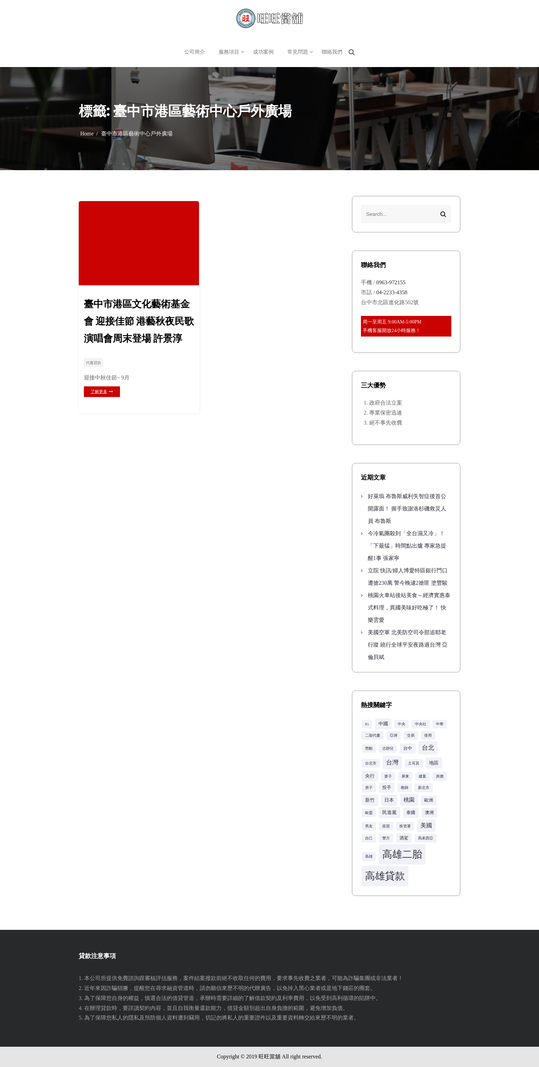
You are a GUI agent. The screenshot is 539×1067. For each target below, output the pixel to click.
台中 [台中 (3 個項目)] (407, 748)
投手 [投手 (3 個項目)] (386, 787)
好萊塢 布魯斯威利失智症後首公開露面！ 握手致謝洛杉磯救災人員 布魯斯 (407, 508)
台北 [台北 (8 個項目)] (428, 747)
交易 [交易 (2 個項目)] (411, 735)
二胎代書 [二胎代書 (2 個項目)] (372, 735)
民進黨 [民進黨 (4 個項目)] (389, 812)
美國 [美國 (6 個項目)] (426, 825)
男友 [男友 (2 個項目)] (369, 826)
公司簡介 (194, 52)
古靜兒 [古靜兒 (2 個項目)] (388, 748)
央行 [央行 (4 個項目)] (370, 776)
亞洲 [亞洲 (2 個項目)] (393, 735)
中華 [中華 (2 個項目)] (439, 724)
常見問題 (297, 52)
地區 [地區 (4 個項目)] (434, 763)
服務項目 (229, 52)
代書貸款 (93, 363)
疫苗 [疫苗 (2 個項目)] (386, 826)
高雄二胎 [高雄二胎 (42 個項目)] (402, 854)
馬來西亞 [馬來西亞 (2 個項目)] (425, 838)
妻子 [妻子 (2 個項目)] (388, 776)
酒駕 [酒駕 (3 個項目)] (403, 838)
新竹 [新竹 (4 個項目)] (370, 800)
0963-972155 (390, 282)
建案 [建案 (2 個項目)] (422, 776)
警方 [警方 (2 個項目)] (386, 838)
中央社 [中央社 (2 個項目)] (420, 724)
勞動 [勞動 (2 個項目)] (369, 748)
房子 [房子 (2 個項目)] (369, 788)
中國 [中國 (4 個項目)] (383, 723)
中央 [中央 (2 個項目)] (401, 724)
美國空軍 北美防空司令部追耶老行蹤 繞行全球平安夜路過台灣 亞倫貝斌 (408, 644)
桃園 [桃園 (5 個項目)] (409, 800)
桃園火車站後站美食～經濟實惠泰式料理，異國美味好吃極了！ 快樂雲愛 (409, 607)
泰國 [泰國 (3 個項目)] (410, 812)
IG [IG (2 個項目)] (367, 724)
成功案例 (263, 52)
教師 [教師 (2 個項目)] (404, 788)
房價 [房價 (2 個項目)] (439, 776)
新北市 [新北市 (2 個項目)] (423, 788)
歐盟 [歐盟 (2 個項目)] (369, 813)
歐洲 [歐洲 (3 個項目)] (428, 800)
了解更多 (102, 391)
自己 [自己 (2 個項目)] (369, 838)
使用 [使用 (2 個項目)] (428, 735)
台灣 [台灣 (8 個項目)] (392, 762)
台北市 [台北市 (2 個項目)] (370, 763)
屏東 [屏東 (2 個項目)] (405, 776)
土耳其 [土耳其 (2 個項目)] (413, 763)
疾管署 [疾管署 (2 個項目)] (405, 826)
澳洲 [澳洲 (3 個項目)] (429, 812)
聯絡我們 (332, 52)
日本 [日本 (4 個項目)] (389, 800)
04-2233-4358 (391, 292)
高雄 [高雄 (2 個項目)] (369, 856)
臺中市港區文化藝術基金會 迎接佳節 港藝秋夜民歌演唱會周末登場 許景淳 (139, 321)
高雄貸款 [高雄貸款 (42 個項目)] (385, 875)
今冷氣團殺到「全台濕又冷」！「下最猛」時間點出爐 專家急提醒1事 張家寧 (407, 545)
